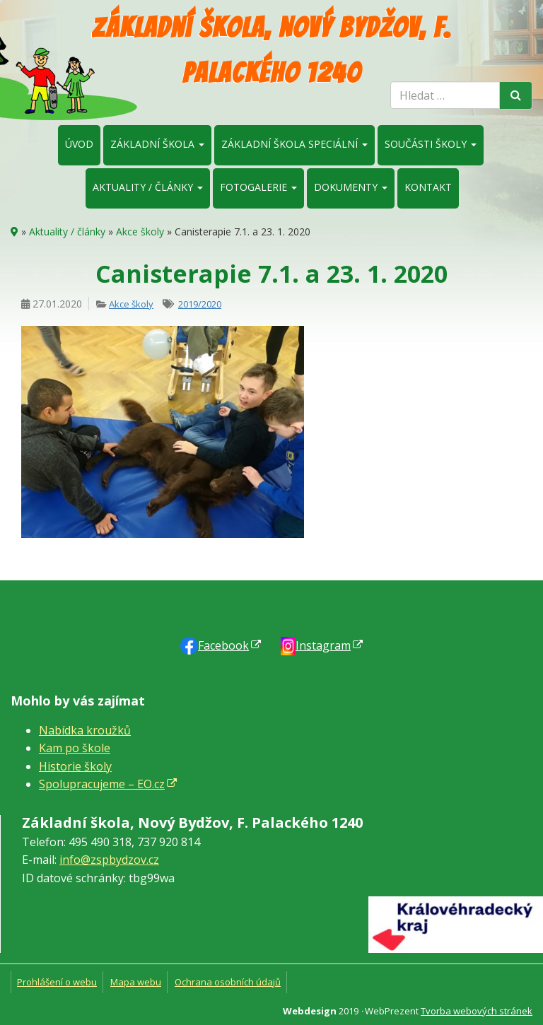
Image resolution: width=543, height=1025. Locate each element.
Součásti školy (431, 144)
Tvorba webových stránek (476, 1010)
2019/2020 (199, 304)
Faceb (223, 645)
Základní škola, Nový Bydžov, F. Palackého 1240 (271, 50)
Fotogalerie (258, 187)
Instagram (323, 645)
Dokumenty (350, 187)
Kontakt (428, 187)
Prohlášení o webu (57, 982)
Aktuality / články (148, 187)
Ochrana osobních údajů (228, 982)
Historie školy (75, 766)
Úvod (79, 144)
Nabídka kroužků (85, 730)
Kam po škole (74, 748)
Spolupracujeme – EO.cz (102, 784)
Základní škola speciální (294, 144)
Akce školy (140, 231)
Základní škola (157, 144)
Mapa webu (135, 982)
